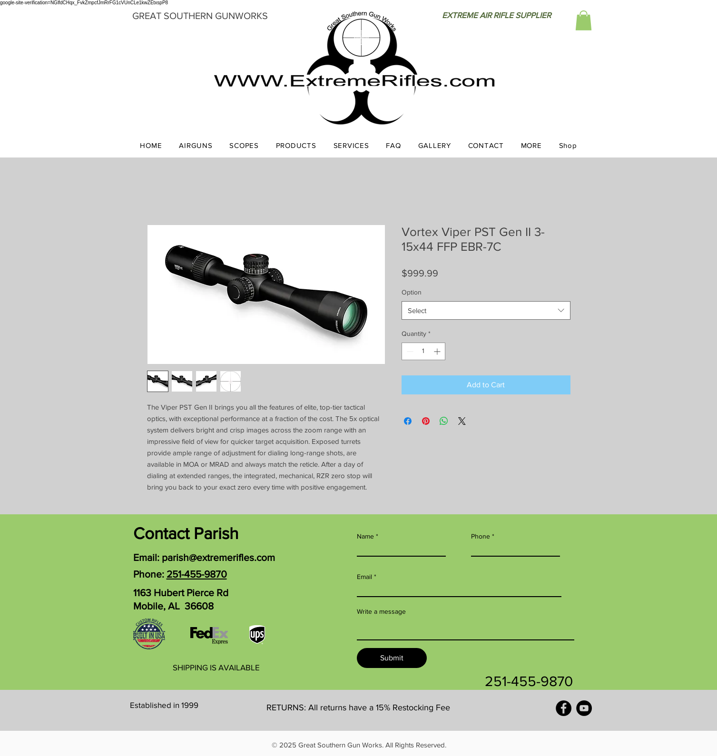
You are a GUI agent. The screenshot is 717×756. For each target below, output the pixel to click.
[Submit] (392, 658)
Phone (480, 536)
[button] (583, 20)
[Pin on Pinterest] (426, 421)
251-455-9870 (197, 574)
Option (412, 292)
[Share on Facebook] (407, 421)
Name (365, 536)
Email (364, 576)
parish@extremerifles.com (218, 557)
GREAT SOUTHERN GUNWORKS (200, 15)
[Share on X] (462, 421)
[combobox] (486, 310)
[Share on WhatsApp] (444, 421)
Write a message (381, 611)
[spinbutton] (423, 351)
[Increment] (438, 351)
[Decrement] (409, 351)
